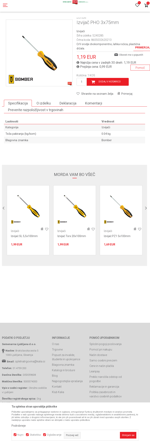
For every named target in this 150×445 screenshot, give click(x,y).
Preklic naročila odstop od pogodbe (105, 396)
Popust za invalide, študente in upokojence (66, 374)
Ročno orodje (72, 22)
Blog (55, 393)
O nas (55, 361)
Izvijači (86, 22)
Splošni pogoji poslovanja (105, 361)
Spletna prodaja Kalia (13, 22)
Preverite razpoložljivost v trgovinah (35, 127)
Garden (41, 22)
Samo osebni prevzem (103, 378)
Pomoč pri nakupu (100, 367)
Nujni (20, 434)
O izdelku (44, 121)
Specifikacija (18, 121)
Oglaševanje (54, 434)
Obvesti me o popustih (131, 72)
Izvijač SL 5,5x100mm (24, 253)
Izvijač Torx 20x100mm (71, 253)
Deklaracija (68, 121)
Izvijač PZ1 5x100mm (117, 253)
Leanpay (94, 389)
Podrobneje (19, 425)
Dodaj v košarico (110, 99)
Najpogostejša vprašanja (67, 398)
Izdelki (30, 22)
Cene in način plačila (101, 383)
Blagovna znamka (63, 382)
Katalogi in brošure (63, 387)
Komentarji (93, 121)
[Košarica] (146, 5)
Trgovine (57, 367)
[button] (95, 111)
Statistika (35, 434)
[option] (39, 70)
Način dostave (98, 372)
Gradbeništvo (55, 22)
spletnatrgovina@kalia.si (30, 379)
